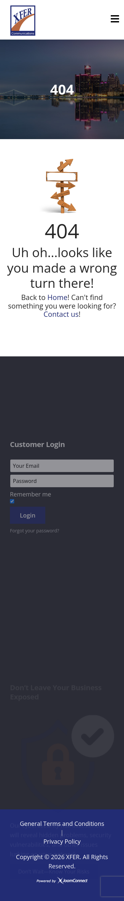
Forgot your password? (34, 548)
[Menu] (115, 19)
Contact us (60, 314)
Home (57, 297)
